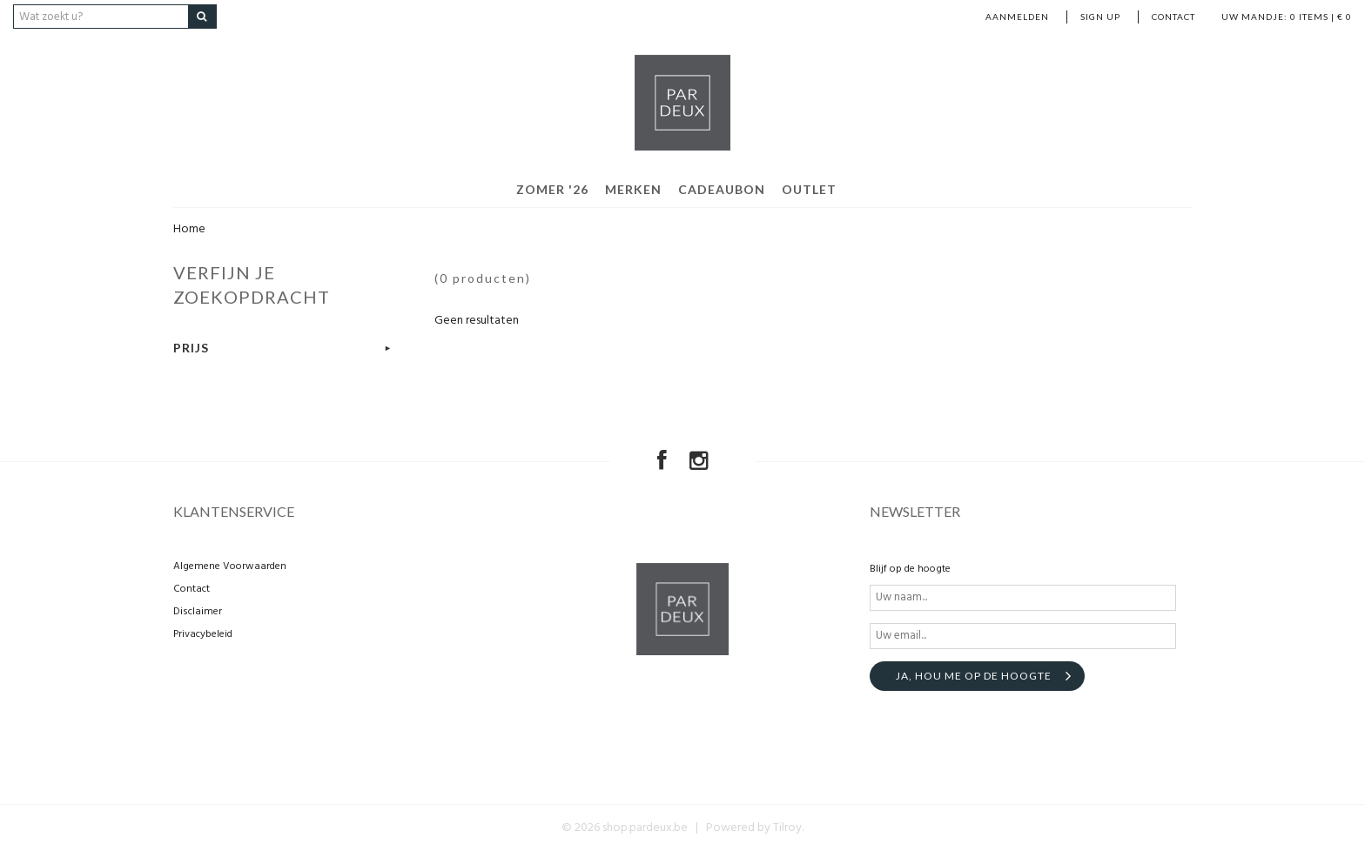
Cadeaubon (721, 189)
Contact (1173, 16)
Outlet (809, 189)
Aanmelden (1017, 16)
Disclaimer (197, 611)
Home (189, 229)
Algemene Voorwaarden (229, 566)
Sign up (1100, 16)
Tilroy (787, 828)
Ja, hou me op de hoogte (974, 675)
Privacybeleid (202, 634)
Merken (633, 189)
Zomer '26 (552, 189)
